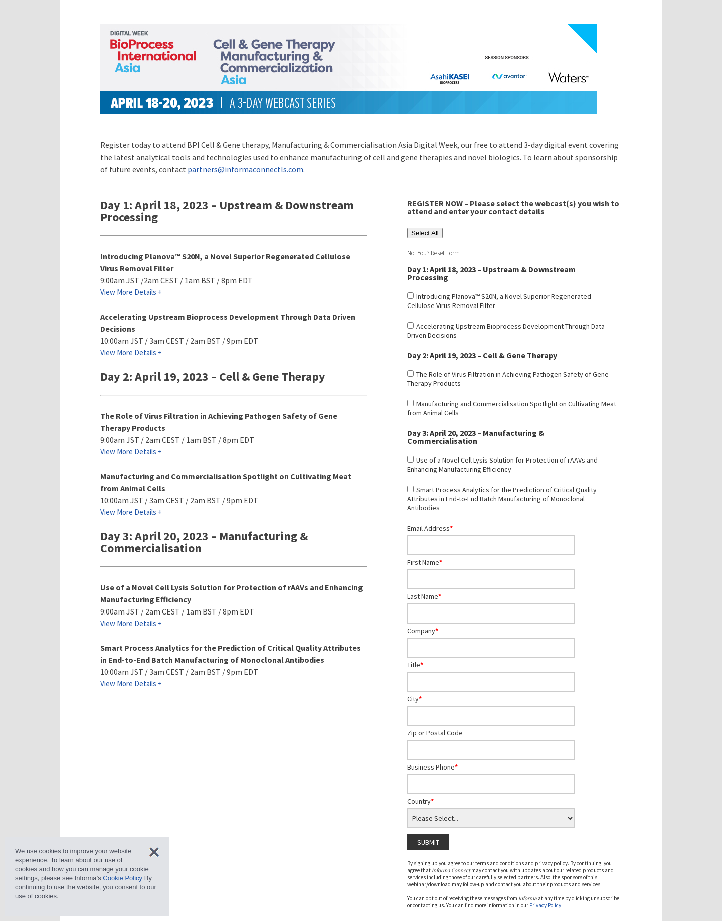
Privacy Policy (545, 905)
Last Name (424, 596)
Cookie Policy (122, 878)
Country (420, 801)
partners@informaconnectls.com (245, 169)
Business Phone (432, 767)
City (414, 698)
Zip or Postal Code (435, 732)
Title (415, 664)
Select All (425, 233)
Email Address (430, 528)
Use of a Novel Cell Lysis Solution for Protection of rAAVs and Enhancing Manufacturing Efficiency (502, 464)
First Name (424, 562)
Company (422, 630)
